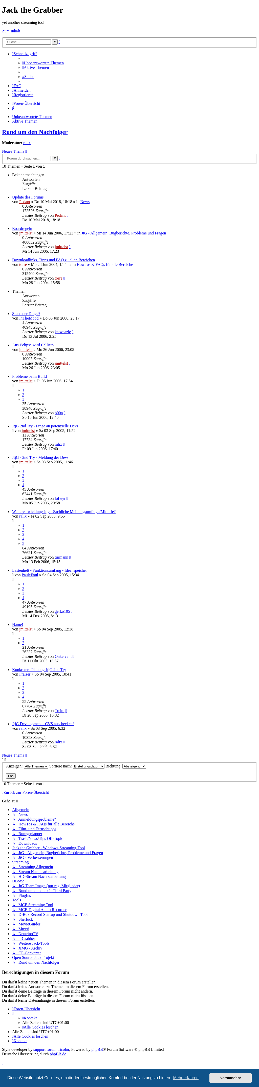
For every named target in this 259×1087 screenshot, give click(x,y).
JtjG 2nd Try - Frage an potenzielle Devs (45, 426)
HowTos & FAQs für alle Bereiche (105, 264)
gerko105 (62, 611)
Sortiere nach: (76, 766)
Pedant (24, 202)
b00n (59, 413)
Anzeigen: (27, 766)
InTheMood (28, 318)
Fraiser (24, 674)
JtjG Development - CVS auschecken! (43, 724)
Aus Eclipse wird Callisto (33, 345)
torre (23, 264)
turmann (61, 557)
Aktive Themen (24, 121)
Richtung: (125, 766)
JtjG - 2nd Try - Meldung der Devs (40, 457)
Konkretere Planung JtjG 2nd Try (39, 669)
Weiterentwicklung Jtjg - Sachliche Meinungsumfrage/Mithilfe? (64, 511)
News (85, 202)
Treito (59, 710)
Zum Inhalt (11, 31)
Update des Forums (28, 197)
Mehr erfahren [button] (186, 1078)
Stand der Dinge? (26, 313)
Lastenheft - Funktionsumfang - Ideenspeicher (49, 570)
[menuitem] (43, 63)
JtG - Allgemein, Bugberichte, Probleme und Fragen (123, 233)
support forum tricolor (51, 1049)
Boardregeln (22, 228)
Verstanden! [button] (230, 1078)
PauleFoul (30, 575)
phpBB (97, 1049)
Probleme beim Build (29, 376)
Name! (17, 624)
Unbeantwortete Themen (32, 116)
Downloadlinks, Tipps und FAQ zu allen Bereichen (53, 260)
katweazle (63, 332)
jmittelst (25, 233)
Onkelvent (63, 656)
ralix (27, 143)
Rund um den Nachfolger (35, 132)
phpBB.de (58, 1054)
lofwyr (60, 498)
